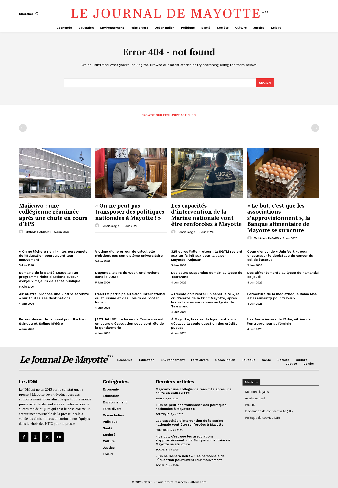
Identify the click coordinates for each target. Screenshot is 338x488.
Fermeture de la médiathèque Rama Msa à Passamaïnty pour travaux (282, 296)
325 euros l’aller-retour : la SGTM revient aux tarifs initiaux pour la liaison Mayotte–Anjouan (207, 255)
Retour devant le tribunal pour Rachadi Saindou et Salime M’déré (52, 321)
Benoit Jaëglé (110, 226)
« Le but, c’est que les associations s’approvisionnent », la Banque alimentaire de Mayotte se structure (278, 218)
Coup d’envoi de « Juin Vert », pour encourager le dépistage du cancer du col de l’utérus (280, 255)
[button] (30, 13)
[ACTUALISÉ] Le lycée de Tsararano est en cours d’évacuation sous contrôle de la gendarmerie (129, 323)
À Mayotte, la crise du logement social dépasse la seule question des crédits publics (204, 323)
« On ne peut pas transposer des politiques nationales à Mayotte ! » (129, 211)
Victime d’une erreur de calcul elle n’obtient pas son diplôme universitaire (129, 253)
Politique (162, 414)
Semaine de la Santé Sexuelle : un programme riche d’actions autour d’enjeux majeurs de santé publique (49, 277)
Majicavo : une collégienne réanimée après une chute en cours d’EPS (53, 215)
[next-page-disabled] (315, 128)
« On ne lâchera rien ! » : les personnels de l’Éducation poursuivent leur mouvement (53, 255)
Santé (160, 398)
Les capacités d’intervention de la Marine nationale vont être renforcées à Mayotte (206, 215)
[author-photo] (22, 232)
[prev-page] (23, 128)
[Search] (265, 82)
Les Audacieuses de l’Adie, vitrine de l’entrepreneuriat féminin (279, 321)
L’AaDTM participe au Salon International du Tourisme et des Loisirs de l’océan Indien (130, 298)
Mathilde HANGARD (38, 232)
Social (160, 449)
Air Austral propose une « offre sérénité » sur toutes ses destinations (54, 296)
